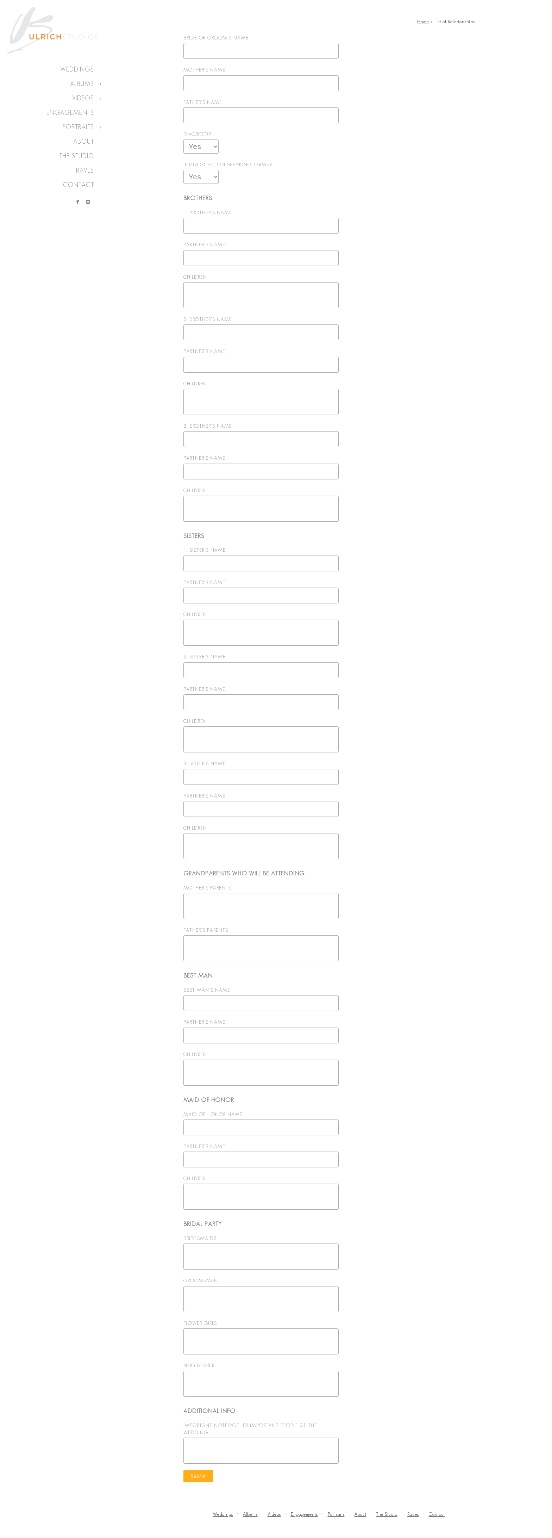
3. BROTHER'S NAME (207, 426)
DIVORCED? (197, 134)
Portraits (78, 127)
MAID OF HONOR (208, 1100)
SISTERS (194, 536)
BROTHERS (197, 198)
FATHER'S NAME (202, 102)
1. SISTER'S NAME (204, 550)
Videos (83, 98)
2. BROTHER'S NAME (207, 319)
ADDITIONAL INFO (209, 1411)
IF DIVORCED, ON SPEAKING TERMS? (227, 164)
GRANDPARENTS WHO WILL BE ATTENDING (244, 873)
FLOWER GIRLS (200, 1323)
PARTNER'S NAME (204, 244)
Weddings (77, 69)
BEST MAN (198, 975)
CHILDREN (195, 277)
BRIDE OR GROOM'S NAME (216, 38)
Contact (78, 184)
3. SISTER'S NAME (204, 763)
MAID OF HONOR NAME (213, 1114)
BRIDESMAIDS (200, 1238)
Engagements (70, 112)
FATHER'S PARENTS (205, 930)
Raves (85, 170)
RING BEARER (198, 1365)
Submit (198, 1476)
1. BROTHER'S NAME (207, 212)
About (83, 141)
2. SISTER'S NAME (204, 656)
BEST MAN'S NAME (206, 990)
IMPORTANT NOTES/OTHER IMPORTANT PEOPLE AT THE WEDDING (250, 1428)
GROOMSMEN (200, 1280)
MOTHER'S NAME (204, 70)
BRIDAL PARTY (202, 1224)
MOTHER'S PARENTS (207, 888)
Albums (82, 83)
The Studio (76, 156)
